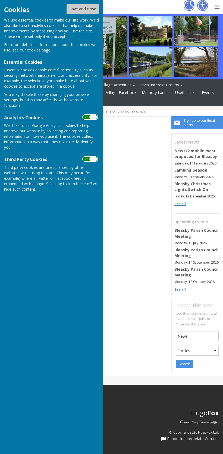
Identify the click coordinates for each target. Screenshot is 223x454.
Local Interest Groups (159, 84)
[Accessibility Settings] (202, 5)
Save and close (83, 8)
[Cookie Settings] (189, 5)
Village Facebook (121, 92)
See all (180, 204)
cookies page (38, 50)
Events (208, 92)
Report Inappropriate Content (190, 439)
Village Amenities (116, 84)
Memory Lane (154, 92)
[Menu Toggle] (217, 6)
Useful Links (185, 92)
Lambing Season (190, 170)
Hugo (205, 412)
